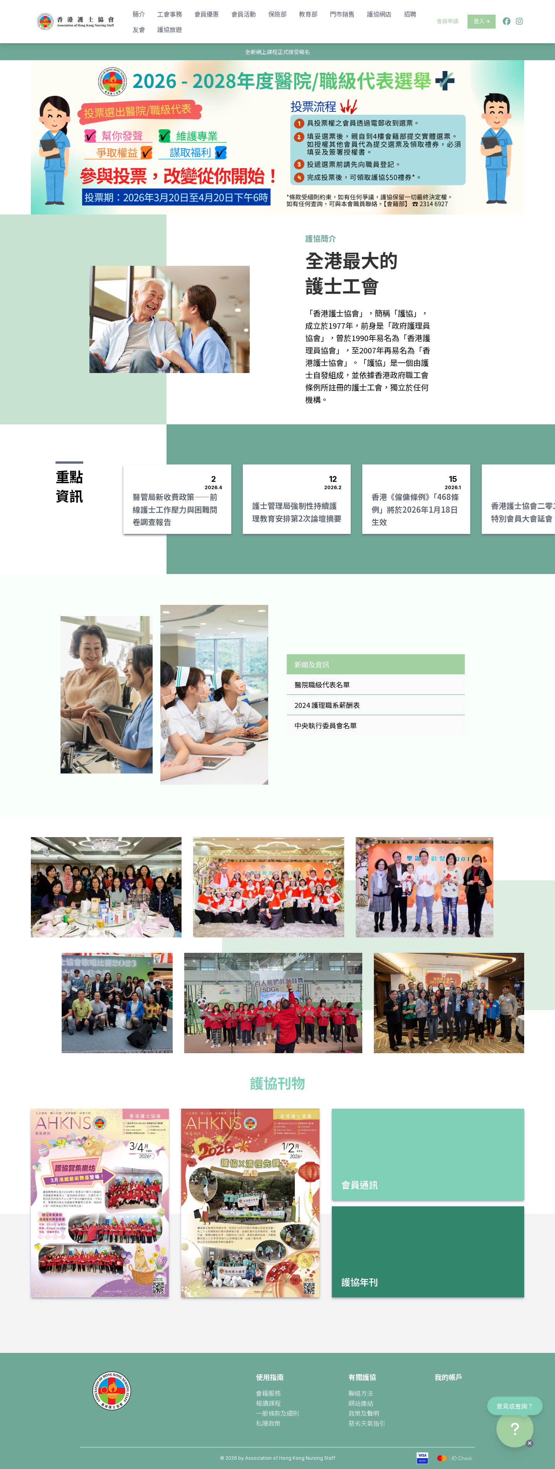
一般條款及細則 (277, 1413)
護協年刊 (359, 1281)
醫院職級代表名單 (322, 684)
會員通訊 (359, 1184)
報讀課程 (268, 1403)
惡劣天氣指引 (366, 1423)
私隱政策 (268, 1423)
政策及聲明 (363, 1413)
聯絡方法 (360, 1393)
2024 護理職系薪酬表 (327, 705)
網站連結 (360, 1403)
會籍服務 (268, 1393)
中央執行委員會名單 (325, 725)
